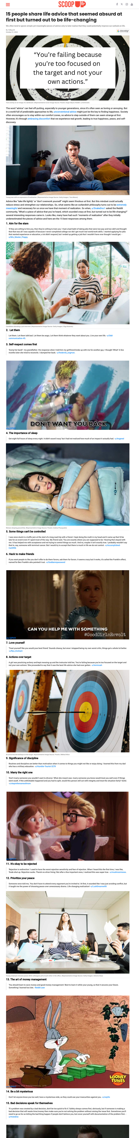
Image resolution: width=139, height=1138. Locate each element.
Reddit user (40, 988)
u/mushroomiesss (118, 872)
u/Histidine (13, 1117)
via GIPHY (11, 428)
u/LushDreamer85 (99, 886)
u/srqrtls (106, 1097)
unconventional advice (65, 111)
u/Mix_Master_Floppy (18, 237)
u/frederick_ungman (66, 353)
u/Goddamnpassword (55, 562)
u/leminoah (97, 665)
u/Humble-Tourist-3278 (45, 766)
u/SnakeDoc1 (98, 208)
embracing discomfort (39, 118)
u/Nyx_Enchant (15, 651)
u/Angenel (119, 439)
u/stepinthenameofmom (20, 783)
